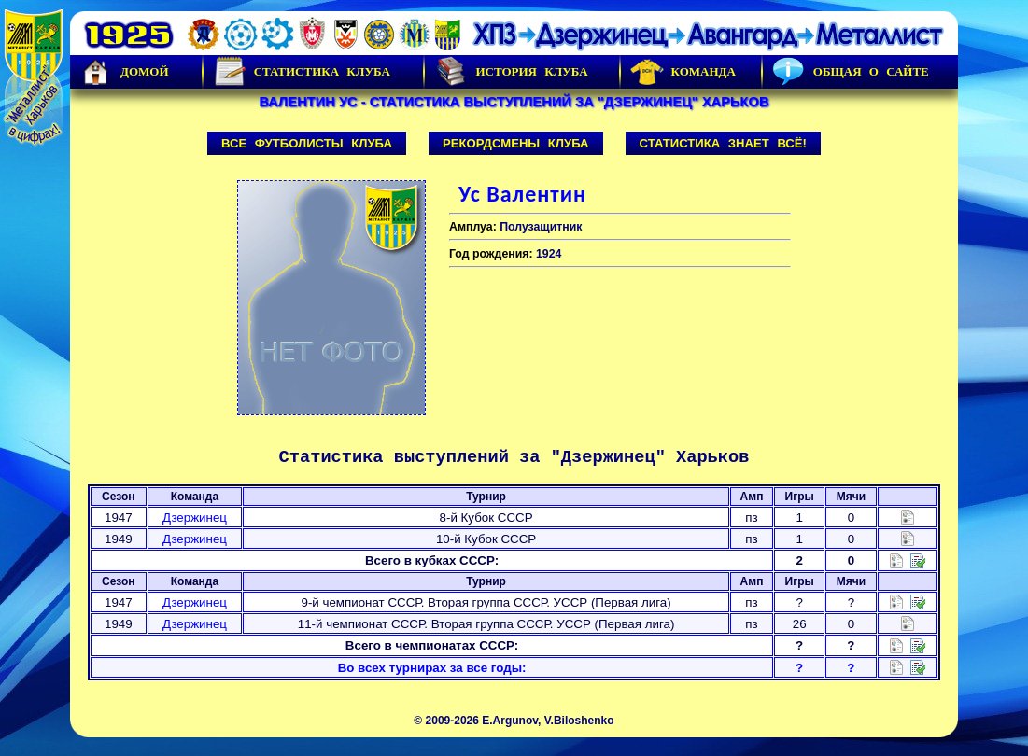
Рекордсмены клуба (516, 143)
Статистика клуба (301, 72)
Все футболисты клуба (306, 143)
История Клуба (510, 72)
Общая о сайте (850, 72)
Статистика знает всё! (723, 143)
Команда (683, 72)
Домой (124, 72)
